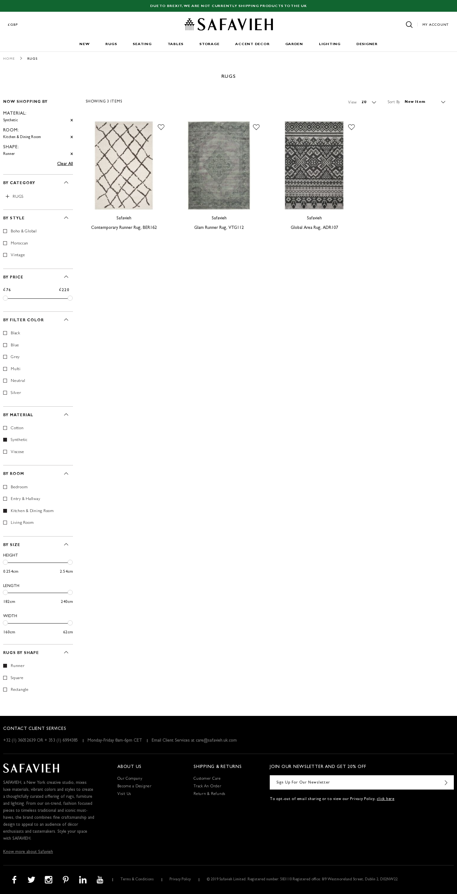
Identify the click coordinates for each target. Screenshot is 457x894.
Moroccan (19, 244)
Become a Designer (134, 787)
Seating (142, 44)
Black (15, 333)
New (84, 44)
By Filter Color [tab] (23, 321)
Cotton (17, 428)
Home (9, 59)
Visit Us (124, 794)
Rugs (111, 44)
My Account (435, 25)
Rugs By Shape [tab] (21, 653)
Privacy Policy (180, 880)
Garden (294, 44)
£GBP (13, 25)
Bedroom (19, 487)
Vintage (18, 255)
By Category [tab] (19, 183)
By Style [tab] (14, 219)
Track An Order (208, 787)
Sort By (394, 102)
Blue (15, 346)
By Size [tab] (11, 545)
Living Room (22, 523)
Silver (16, 393)
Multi (16, 369)
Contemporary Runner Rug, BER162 (124, 228)
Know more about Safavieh (28, 852)
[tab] (38, 125)
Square (17, 678)
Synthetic (19, 440)
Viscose (17, 452)
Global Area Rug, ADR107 (314, 228)
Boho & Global (24, 232)
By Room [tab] (13, 474)
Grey (15, 357)
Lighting (330, 44)
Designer (367, 44)
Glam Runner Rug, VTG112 (219, 228)
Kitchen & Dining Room (32, 511)
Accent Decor (252, 44)
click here (385, 799)
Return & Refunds (209, 794)
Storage (209, 44)
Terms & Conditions (137, 880)
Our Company (129, 779)
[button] (161, 127)
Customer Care (207, 779)
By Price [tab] (13, 278)
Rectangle (20, 690)
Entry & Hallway (25, 499)
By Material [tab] (18, 415)
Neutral (18, 381)
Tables (176, 44)
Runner (18, 666)
